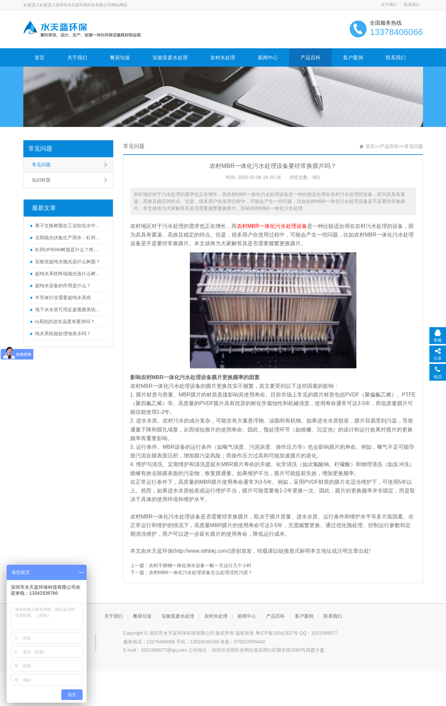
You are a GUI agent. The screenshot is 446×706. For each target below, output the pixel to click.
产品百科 (310, 57)
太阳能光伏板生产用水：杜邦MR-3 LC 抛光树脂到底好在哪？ (69, 237)
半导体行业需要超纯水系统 (63, 297)
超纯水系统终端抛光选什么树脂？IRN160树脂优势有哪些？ (69, 273)
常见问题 (40, 148)
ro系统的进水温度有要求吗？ (65, 321)
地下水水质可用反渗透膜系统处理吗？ (69, 309)
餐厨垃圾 (120, 57)
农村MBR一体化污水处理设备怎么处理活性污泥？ (200, 572)
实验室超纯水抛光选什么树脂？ (67, 261)
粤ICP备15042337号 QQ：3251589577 (296, 633)
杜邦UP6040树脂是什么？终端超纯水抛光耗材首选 (69, 249)
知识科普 (41, 180)
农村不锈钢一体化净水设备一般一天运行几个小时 (200, 565)
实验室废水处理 (170, 57)
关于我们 (389, 4)
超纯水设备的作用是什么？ (63, 285)
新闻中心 (268, 57)
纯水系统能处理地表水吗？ (63, 333)
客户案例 (353, 57)
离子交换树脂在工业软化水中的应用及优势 (69, 225)
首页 (40, 57)
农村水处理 (222, 57)
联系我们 (412, 4)
